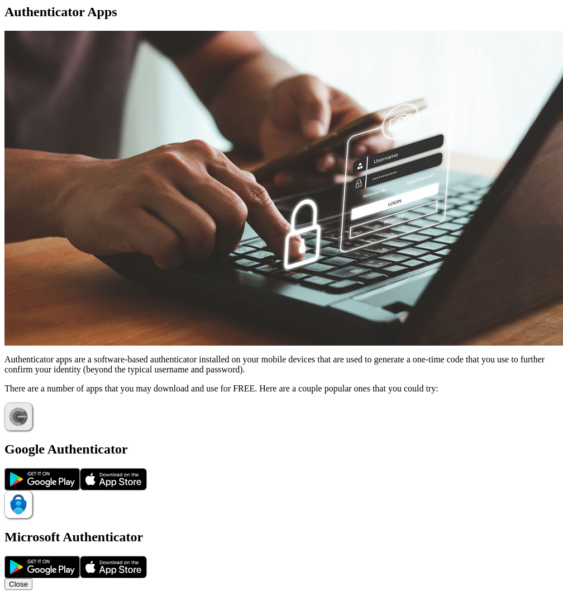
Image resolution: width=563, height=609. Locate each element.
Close (18, 584)
